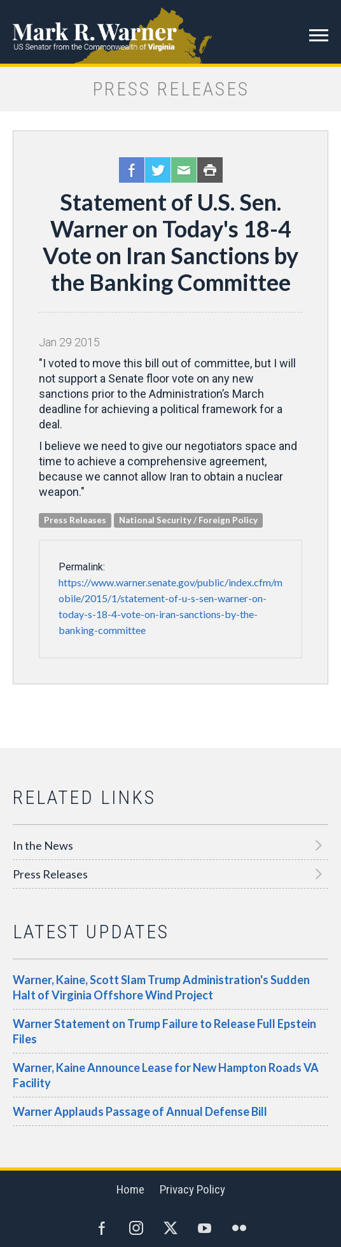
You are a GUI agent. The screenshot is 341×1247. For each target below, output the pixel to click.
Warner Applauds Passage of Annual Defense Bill (140, 1111)
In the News (43, 845)
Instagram (136, 1228)
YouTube (205, 1228)
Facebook (131, 170)
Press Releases (50, 874)
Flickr (239, 1228)
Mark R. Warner (170, 32)
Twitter (157, 170)
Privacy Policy (192, 1189)
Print (210, 170)
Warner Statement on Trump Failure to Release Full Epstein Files (164, 1031)
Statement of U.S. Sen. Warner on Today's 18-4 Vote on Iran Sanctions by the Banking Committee (170, 242)
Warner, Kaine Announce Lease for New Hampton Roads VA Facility (166, 1075)
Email (184, 170)
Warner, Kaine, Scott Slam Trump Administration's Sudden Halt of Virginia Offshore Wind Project (161, 987)
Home (130, 1189)
